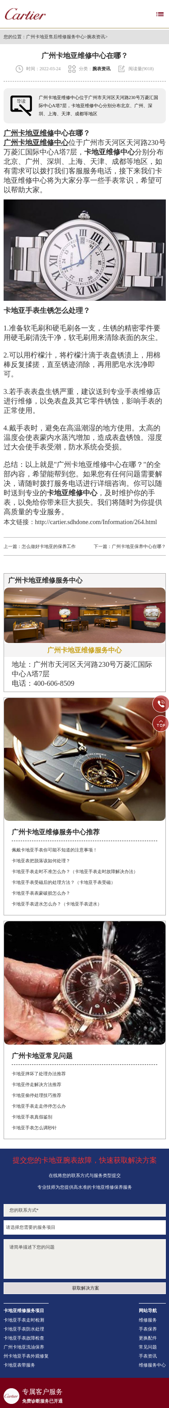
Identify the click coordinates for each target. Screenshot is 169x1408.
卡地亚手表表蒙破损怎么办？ (41, 893)
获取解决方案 (85, 1288)
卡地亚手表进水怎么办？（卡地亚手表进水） (57, 903)
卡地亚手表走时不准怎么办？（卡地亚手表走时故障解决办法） (75, 871)
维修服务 (148, 1320)
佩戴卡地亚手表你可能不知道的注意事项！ (54, 849)
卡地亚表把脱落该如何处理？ (41, 860)
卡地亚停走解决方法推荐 (36, 1084)
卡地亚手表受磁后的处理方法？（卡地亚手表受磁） (63, 882)
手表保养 (148, 1329)
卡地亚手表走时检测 (24, 1320)
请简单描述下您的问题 (85, 1259)
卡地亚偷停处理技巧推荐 (36, 1095)
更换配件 (148, 1338)
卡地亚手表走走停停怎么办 (39, 1106)
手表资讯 (148, 1356)
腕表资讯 (96, 37)
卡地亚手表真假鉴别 (32, 1116)
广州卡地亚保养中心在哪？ (139, 546)
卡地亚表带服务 (19, 1365)
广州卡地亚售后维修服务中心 (55, 37)
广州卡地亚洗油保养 (24, 1347)
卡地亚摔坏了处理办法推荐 (39, 1073)
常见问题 (148, 1347)
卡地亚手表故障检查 (24, 1338)
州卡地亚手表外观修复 (26, 1356)
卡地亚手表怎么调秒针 (34, 1127)
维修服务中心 (152, 1365)
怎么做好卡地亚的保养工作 (49, 546)
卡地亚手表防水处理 (24, 1329)
